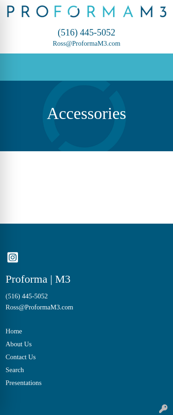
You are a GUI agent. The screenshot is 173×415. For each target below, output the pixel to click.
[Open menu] (154, 67)
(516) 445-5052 (86, 32)
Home (14, 331)
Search (15, 370)
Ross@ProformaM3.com (86, 43)
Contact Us (21, 357)
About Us (19, 344)
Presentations (24, 382)
